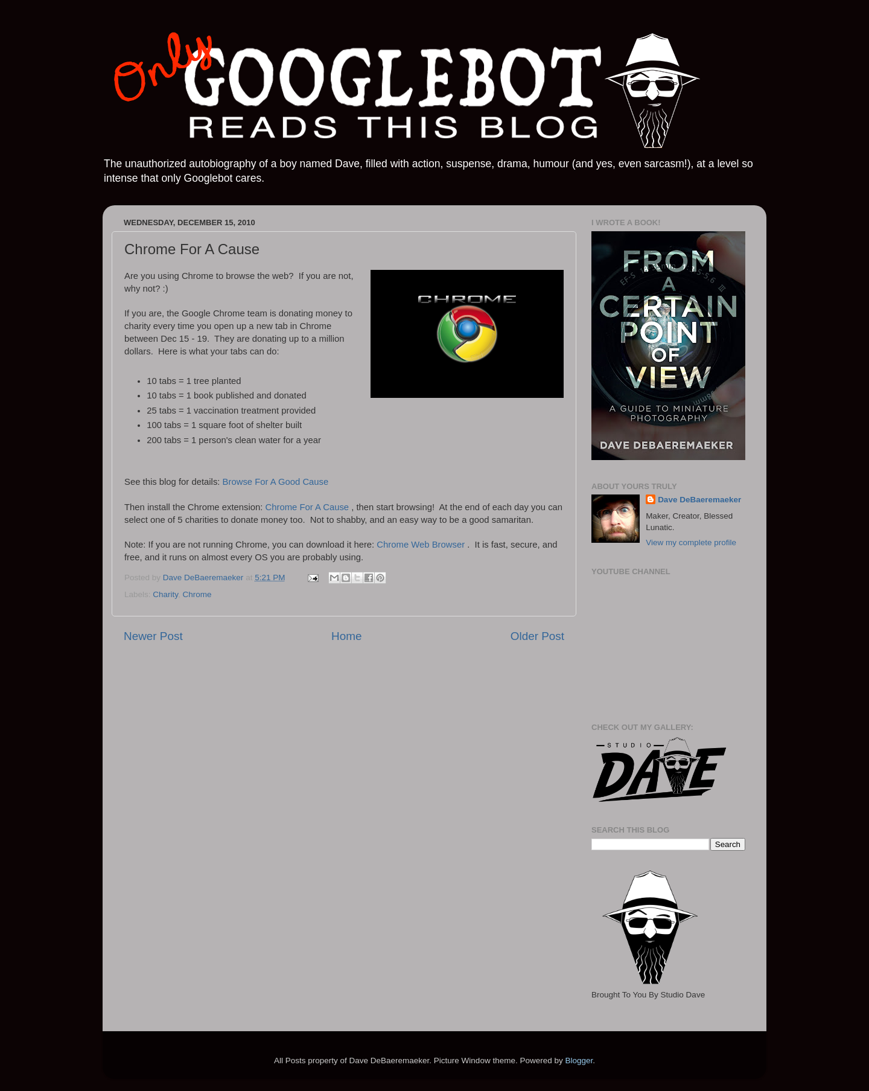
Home (346, 636)
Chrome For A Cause (309, 507)
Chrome (197, 594)
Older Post (537, 636)
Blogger (579, 1060)
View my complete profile (691, 542)
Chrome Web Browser (422, 544)
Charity (165, 594)
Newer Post (153, 636)
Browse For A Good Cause (276, 482)
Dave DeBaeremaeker (699, 499)
